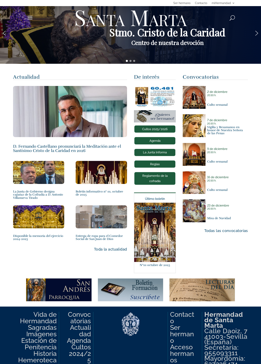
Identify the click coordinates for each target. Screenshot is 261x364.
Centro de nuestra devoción (167, 42)
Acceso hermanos (182, 353)
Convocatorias (79, 318)
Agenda (154, 141)
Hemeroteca (37, 360)
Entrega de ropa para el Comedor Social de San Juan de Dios (99, 237)
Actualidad (80, 331)
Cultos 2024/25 (80, 353)
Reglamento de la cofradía (155, 178)
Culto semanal (217, 105)
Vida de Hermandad (38, 318)
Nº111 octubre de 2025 (155, 265)
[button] (130, 33)
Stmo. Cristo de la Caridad (167, 32)
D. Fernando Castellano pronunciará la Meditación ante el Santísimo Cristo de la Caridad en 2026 (67, 148)
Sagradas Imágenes (41, 331)
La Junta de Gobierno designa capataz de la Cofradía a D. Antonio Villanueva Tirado (38, 194)
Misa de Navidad (219, 218)
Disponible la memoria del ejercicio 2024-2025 (38, 237)
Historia (45, 353)
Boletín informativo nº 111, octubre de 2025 (99, 192)
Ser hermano (181, 3)
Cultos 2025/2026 (155, 129)
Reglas (155, 164)
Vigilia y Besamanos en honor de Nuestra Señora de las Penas (225, 130)
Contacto (201, 3)
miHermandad (221, 3)
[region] (130, 33)
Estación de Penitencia (39, 344)
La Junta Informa (155, 152)
